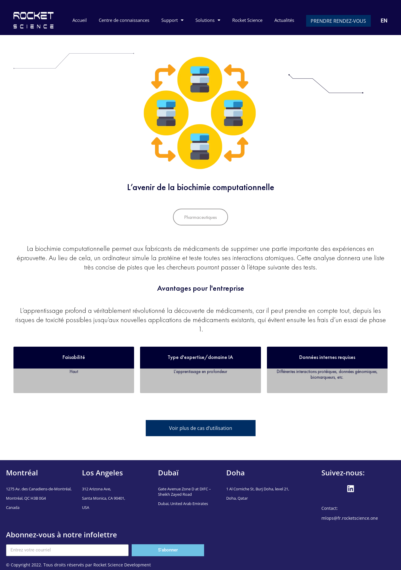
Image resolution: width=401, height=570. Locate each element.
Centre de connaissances (124, 20)
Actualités (284, 20)
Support (172, 20)
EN (384, 20)
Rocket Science (247, 20)
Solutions (207, 20)
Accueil (79, 20)
